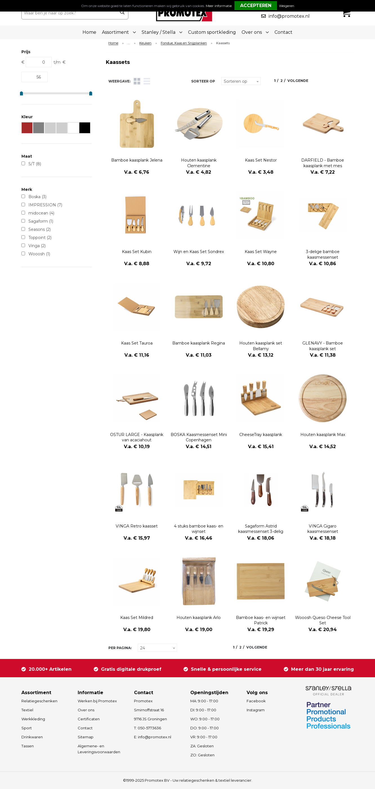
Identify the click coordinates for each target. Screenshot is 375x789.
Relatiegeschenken (39, 701)
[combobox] (69, 13)
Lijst (147, 81)
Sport (26, 728)
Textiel (27, 710)
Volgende (297, 81)
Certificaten (89, 719)
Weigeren (286, 6)
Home (89, 32)
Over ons (86, 710)
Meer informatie (219, 6)
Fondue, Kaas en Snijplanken (184, 43)
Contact (283, 32)
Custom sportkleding (212, 32)
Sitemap (85, 737)
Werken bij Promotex (97, 701)
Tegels (137, 81)
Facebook (256, 701)
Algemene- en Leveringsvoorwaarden (99, 749)
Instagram (256, 710)
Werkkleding (33, 719)
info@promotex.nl (289, 16)
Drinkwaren (32, 737)
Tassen (27, 746)
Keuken (145, 43)
